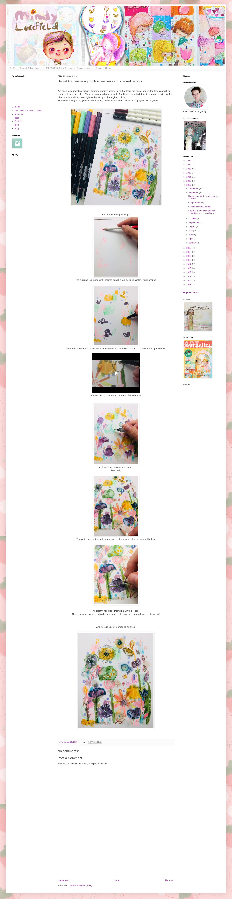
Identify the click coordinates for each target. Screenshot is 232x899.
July (191, 230)
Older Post (168, 880)
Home (108, 68)
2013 (189, 268)
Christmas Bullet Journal (199, 207)
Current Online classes (30, 68)
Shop (17, 128)
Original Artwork (84, 68)
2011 (189, 276)
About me (19, 114)
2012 (189, 272)
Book (98, 68)
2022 (189, 173)
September (194, 222)
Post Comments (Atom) (81, 885)
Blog (17, 125)
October (193, 218)
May (191, 234)
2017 (189, 252)
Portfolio (18, 121)
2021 (189, 177)
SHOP (12, 68)
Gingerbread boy (196, 202)
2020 (189, 181)
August (192, 226)
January (193, 243)
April (191, 239)
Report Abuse (191, 292)
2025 (189, 160)
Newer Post (63, 880)
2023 (189, 169)
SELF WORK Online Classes (58, 68)
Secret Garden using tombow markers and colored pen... (201, 212)
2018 (189, 248)
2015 (189, 260)
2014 (189, 264)
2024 (189, 164)
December (194, 188)
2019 (189, 185)
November (194, 192)
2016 (189, 256)
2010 (189, 280)
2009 (189, 284)
